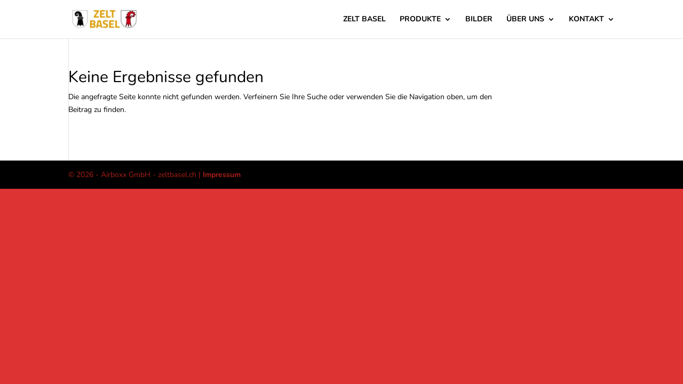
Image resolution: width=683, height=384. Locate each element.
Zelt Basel (364, 19)
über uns (525, 19)
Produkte (420, 19)
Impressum (222, 175)
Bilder (479, 19)
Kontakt (586, 19)
